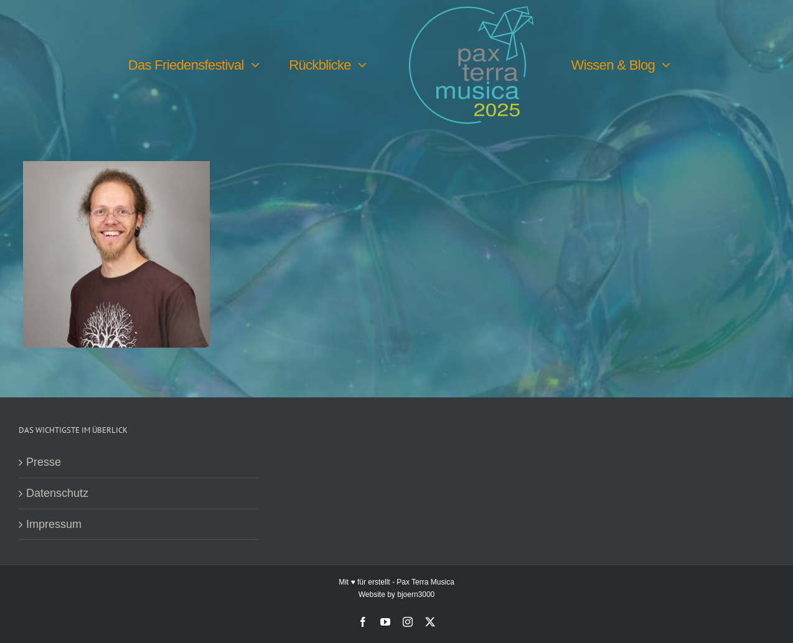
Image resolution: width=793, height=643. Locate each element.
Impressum (54, 524)
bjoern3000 (415, 594)
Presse (43, 462)
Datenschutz (57, 493)
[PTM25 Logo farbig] (471, 12)
